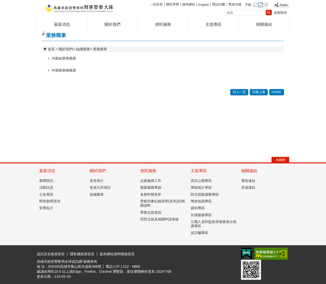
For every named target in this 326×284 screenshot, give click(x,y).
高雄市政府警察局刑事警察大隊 (79, 8)
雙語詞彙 (218, 4)
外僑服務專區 (201, 215)
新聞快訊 (46, 181)
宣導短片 (46, 208)
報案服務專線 (150, 187)
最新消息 (62, 24)
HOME (277, 92)
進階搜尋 (280, 13)
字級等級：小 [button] (255, 5)
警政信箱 (235, 4)
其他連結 (248, 187)
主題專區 (214, 24)
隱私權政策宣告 (82, 254)
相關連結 (264, 24)
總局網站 (188, 4)
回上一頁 (239, 92)
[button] (269, 12)
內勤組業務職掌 (64, 58)
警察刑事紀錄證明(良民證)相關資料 (162, 203)
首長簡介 (97, 181)
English (203, 5)
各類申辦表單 (150, 194)
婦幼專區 (198, 208)
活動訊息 (46, 187)
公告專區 (46, 194)
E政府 (246, 253)
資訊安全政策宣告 (51, 254)
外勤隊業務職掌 (64, 70)
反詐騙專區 (199, 233)
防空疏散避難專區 (205, 194)
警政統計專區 (201, 187)
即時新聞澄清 (49, 201)
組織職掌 (83, 49)
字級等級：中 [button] (260, 5)
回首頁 (158, 4)
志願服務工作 (150, 181)
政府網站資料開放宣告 (117, 254)
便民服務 (163, 24)
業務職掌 (100, 49)
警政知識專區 (201, 201)
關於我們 (112, 24)
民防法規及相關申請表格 (159, 219)
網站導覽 (172, 4)
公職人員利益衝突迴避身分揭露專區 (213, 224)
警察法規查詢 (150, 212)
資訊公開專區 (201, 181)
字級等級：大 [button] (266, 5)
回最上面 (258, 92)
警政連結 (248, 181)
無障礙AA (271, 254)
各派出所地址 (100, 187)
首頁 (51, 49)
